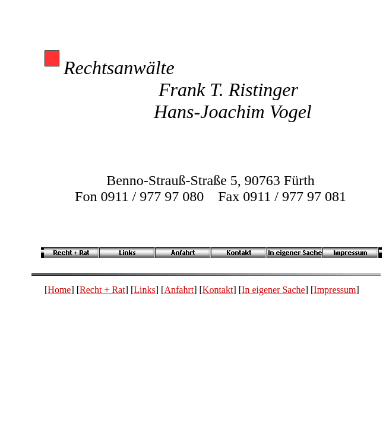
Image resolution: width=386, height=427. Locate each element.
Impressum (335, 290)
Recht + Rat (102, 290)
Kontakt (218, 290)
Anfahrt (179, 290)
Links (144, 290)
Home (59, 290)
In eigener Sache (273, 290)
